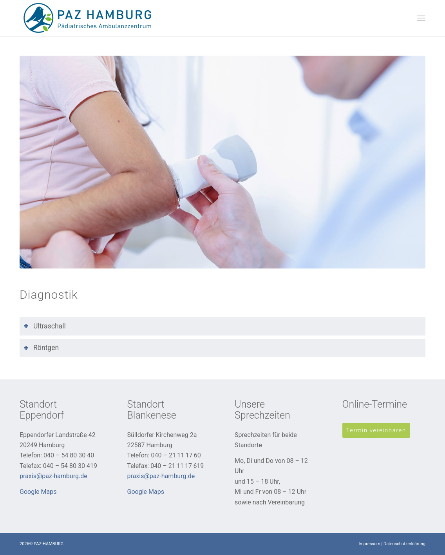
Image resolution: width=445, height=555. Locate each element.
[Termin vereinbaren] (376, 430)
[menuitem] (421, 18)
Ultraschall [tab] (45, 326)
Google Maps (38, 491)
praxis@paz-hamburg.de (53, 476)
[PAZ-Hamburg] (88, 18)
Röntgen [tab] (41, 348)
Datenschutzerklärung (404, 543)
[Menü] (421, 18)
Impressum (369, 543)
